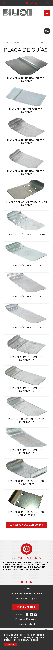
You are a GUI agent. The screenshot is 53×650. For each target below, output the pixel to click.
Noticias (26, 588)
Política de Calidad (26, 624)
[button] (26, 525)
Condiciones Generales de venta (26, 593)
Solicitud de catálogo (24, 598)
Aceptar (10, 644)
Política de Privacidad (25, 619)
